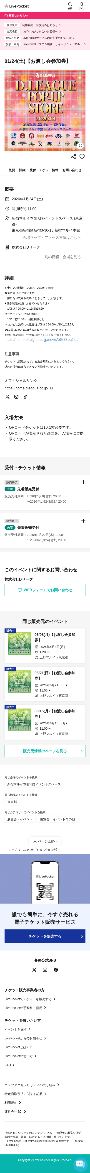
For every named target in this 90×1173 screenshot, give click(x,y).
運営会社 (13, 1111)
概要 (12, 170)
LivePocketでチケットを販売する (28, 999)
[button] (45, 492)
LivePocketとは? (16, 1047)
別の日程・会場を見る (63, 257)
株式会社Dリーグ (26, 247)
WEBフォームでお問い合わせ (45, 590)
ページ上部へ (47, 841)
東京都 (12, 802)
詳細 (22, 170)
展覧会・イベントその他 (57, 819)
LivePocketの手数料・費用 (23, 1008)
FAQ (8, 1065)
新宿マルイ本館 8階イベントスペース (34, 784)
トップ (13, 849)
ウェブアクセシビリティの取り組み (30, 1085)
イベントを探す (16, 1029)
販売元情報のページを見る (45, 751)
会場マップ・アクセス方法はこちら (52, 237)
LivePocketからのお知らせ (23, 1038)
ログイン (80, 8)
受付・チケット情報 (44, 170)
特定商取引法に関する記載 (24, 1094)
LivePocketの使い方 (19, 1056)
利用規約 (11, 1103)
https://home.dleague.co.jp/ (29, 388)
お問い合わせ (71, 170)
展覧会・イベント (20, 819)
